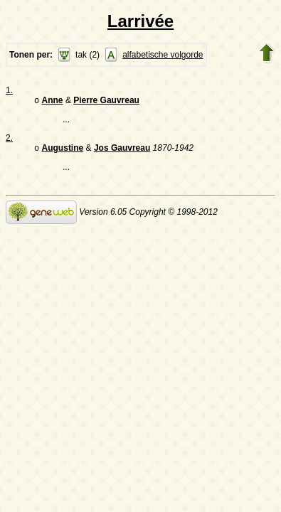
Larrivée (140, 21)
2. (9, 139)
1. (9, 90)
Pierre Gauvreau (106, 102)
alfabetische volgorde (162, 55)
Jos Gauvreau (122, 151)
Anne (52, 102)
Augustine (63, 151)
